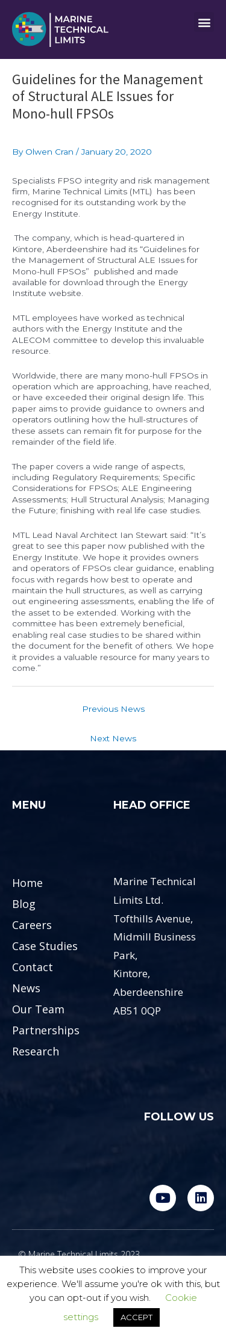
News (26, 988)
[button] (204, 22)
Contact (32, 967)
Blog (24, 904)
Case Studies (45, 946)
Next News (113, 738)
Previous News (113, 709)
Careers (32, 925)
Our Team (38, 1009)
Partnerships (46, 1030)
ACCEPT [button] (136, 1317)
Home (27, 882)
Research (35, 1051)
